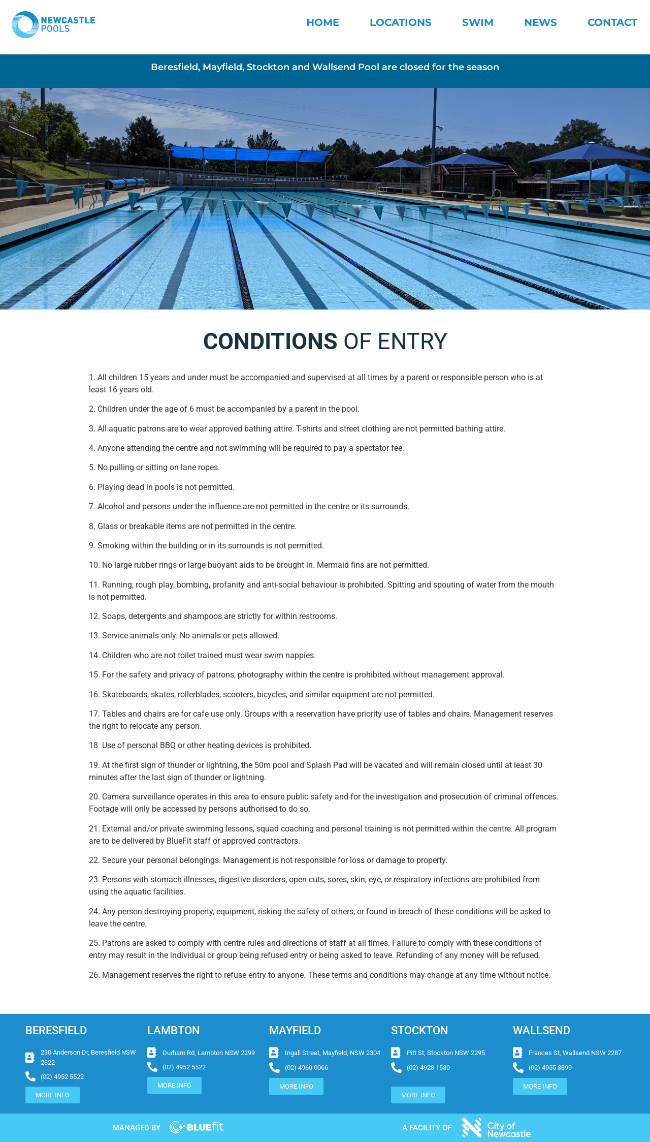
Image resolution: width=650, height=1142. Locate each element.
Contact (612, 22)
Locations (401, 22)
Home (322, 22)
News (540, 22)
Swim (478, 22)
